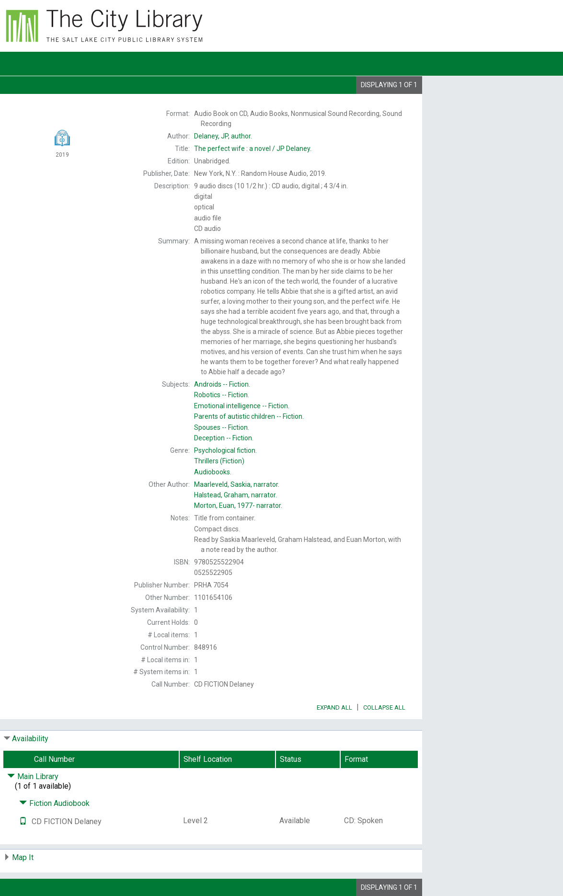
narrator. (236, 484)
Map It (23, 857)
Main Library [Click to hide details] (32, 776)
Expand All (334, 707)
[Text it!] (23, 821)
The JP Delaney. (252, 148)
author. (223, 136)
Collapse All (384, 707)
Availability (30, 738)
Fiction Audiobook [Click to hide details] (54, 803)
